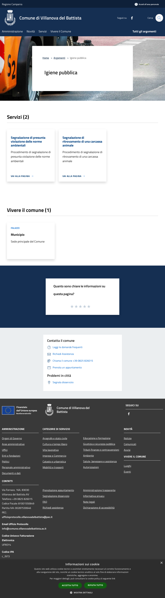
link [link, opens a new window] (113, 578)
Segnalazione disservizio (56, 496)
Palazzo (15, 228)
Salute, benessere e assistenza (100, 461)
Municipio (18, 234)
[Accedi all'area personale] (146, 4)
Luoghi (127, 466)
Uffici (5, 450)
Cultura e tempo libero (55, 444)
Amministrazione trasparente (99, 490)
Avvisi (127, 450)
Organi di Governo (12, 438)
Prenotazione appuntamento (58, 490)
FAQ (45, 502)
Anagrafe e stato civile (55, 438)
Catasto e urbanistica (54, 461)
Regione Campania (12, 4)
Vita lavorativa (51, 450)
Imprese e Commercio (54, 456)
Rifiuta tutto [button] (95, 585)
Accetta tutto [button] (70, 585)
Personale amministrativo (16, 467)
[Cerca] (159, 18)
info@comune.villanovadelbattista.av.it (24, 528)
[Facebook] (130, 18)
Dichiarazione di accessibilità (98, 508)
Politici (5, 461)
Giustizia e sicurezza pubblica (99, 444)
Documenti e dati (11, 473)
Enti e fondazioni (11, 456)
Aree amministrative (13, 444)
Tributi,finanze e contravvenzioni (101, 450)
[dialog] (82, 578)
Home (45, 58)
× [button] (161, 563)
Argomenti (59, 58)
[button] (82, 592)
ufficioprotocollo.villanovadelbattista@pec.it (27, 517)
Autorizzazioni (91, 467)
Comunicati (130, 444)
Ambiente (88, 455)
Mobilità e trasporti (53, 467)
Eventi (127, 472)
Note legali (89, 502)
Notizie (128, 438)
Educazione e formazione (96, 438)
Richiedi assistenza (53, 508)
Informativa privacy (93, 496)
